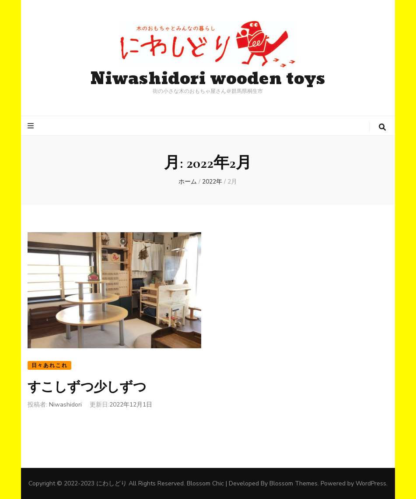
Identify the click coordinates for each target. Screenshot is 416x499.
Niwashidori (65, 404)
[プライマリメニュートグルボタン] (32, 126)
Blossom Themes (293, 483)
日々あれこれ (49, 365)
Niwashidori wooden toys (208, 79)
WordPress (371, 483)
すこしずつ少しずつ (87, 387)
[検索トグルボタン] (382, 127)
